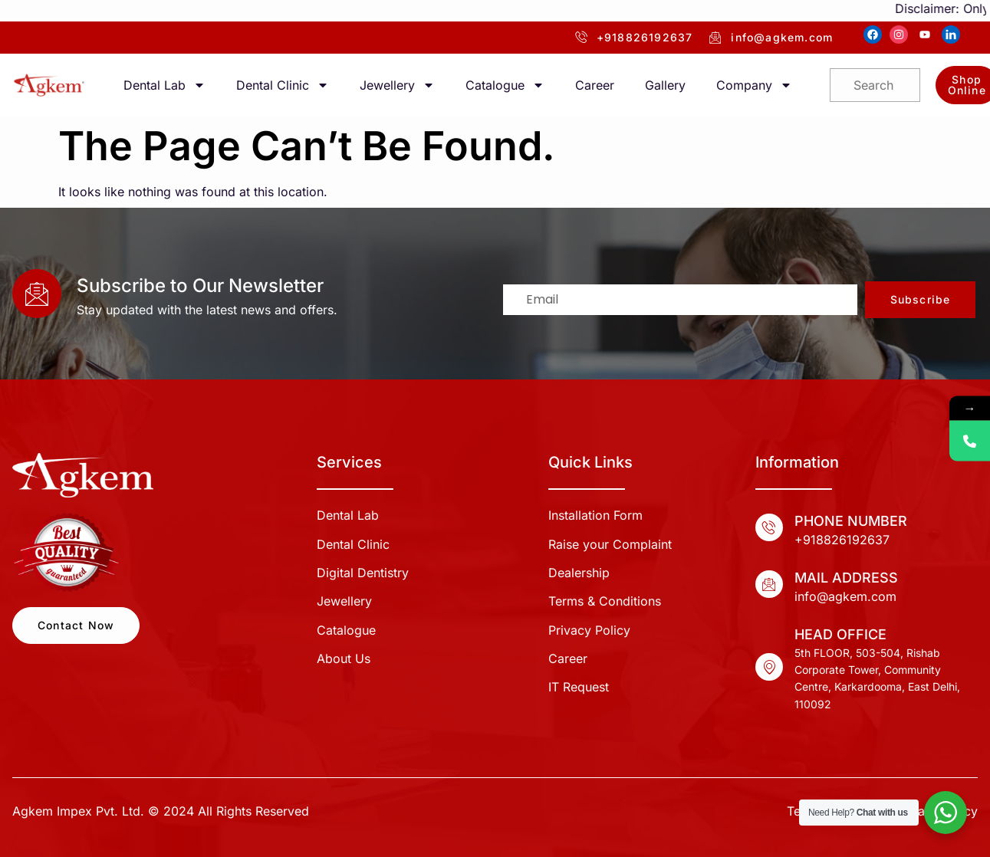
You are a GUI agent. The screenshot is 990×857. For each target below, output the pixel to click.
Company (754, 85)
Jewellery (397, 85)
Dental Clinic (282, 85)
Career (594, 85)
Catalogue (504, 85)
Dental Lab (164, 85)
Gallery (665, 85)
